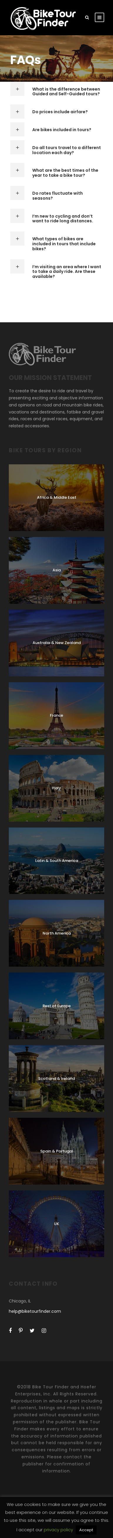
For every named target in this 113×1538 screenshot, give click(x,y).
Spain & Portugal (56, 1151)
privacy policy (59, 1530)
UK (56, 1224)
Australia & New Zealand (57, 642)
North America (57, 933)
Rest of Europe (57, 1006)
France (56, 715)
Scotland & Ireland (56, 1078)
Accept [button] (86, 1530)
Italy (56, 788)
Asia (57, 570)
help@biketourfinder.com (35, 1311)
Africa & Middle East (56, 497)
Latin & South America (56, 860)
